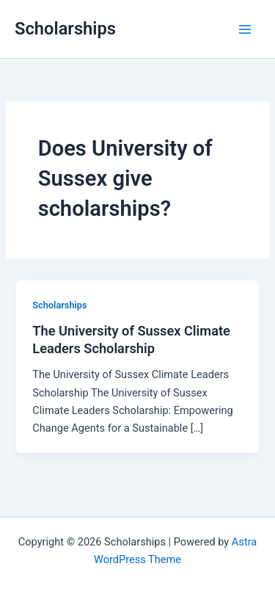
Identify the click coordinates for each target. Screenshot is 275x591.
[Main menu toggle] (245, 29)
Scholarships (65, 28)
